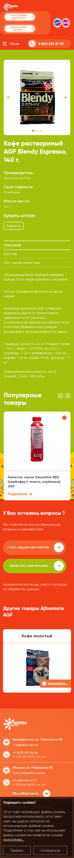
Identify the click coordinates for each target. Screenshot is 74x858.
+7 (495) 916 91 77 (25, 780)
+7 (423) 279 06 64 (25, 752)
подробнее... (13, 839)
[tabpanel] (37, 97)
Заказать (13, 226)
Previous (9, 97)
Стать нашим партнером (35, 547)
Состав (10, 254)
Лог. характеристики (22, 262)
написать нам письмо (37, 566)
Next (65, 97)
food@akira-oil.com (25, 745)
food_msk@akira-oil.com (29, 773)
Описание (12, 245)
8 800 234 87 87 (51, 44)
